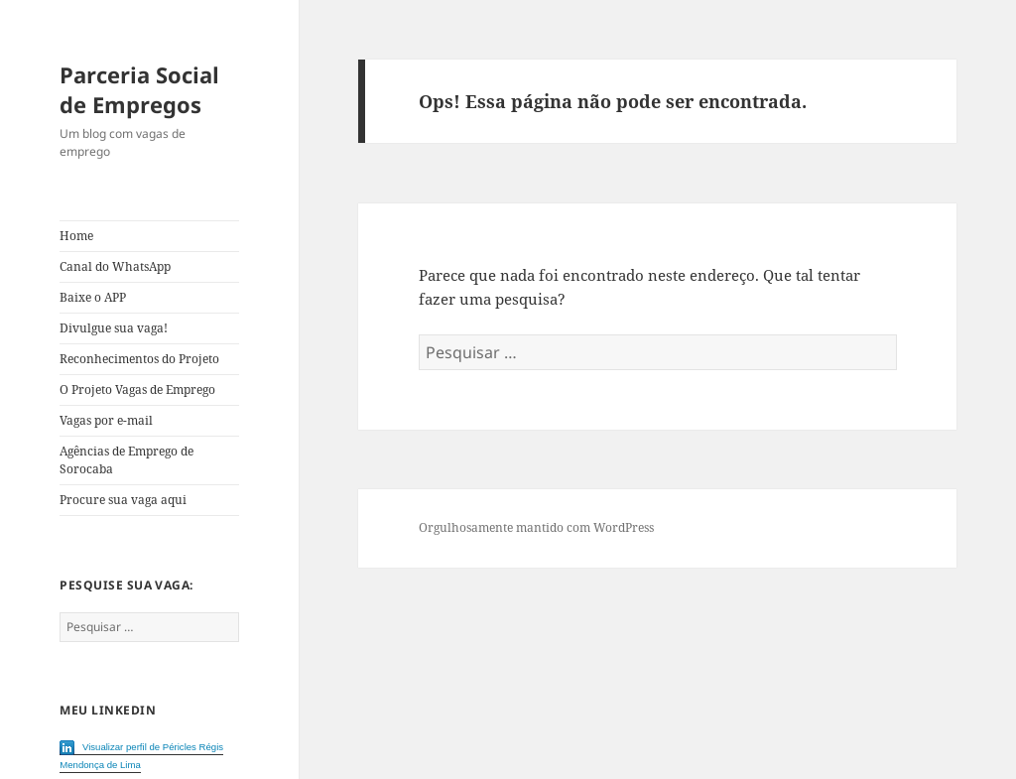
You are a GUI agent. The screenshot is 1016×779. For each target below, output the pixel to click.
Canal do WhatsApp (115, 266)
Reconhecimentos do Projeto (139, 358)
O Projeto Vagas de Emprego (137, 389)
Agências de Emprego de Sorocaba (126, 460)
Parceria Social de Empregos (139, 89)
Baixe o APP (93, 297)
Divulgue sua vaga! (114, 328)
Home (76, 235)
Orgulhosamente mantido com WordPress (536, 527)
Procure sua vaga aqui (123, 499)
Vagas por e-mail (106, 420)
